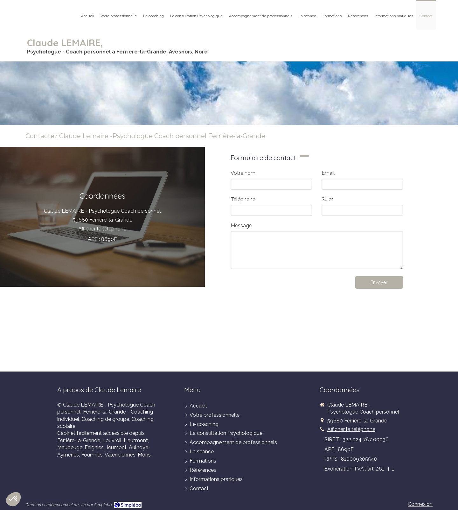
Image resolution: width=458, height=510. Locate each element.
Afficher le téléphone (102, 229)
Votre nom (243, 173)
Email (328, 173)
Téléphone (243, 199)
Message (241, 226)
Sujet (327, 199)
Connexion (420, 504)
